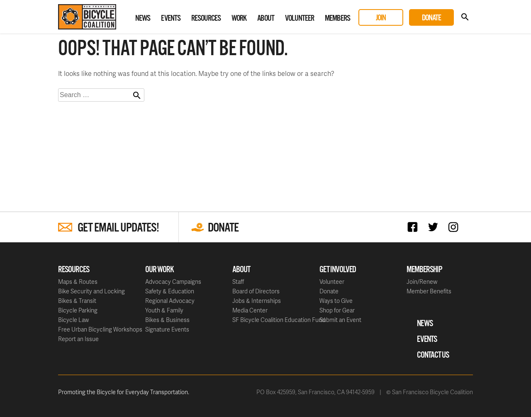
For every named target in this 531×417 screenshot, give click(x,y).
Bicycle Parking (77, 310)
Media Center (250, 310)
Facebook (414, 227)
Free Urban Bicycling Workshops (100, 329)
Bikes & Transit (77, 301)
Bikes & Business (167, 320)
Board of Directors (256, 291)
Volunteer (299, 18)
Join (381, 18)
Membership (424, 269)
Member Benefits (429, 291)
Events (170, 18)
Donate (431, 18)
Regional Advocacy (170, 301)
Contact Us (433, 355)
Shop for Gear (337, 310)
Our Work (159, 269)
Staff (238, 281)
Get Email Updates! (118, 228)
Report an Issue (78, 339)
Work (238, 18)
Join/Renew (422, 281)
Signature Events (167, 329)
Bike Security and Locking (91, 291)
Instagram (455, 227)
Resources (206, 18)
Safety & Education (169, 291)
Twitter (435, 227)
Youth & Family (164, 310)
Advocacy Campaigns (173, 281)
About (265, 18)
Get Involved (337, 269)
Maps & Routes (77, 281)
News (142, 18)
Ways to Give (336, 301)
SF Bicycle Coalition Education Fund (278, 320)
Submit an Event (340, 320)
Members (337, 18)
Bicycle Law (73, 320)
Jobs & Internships (256, 301)
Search (465, 17)
